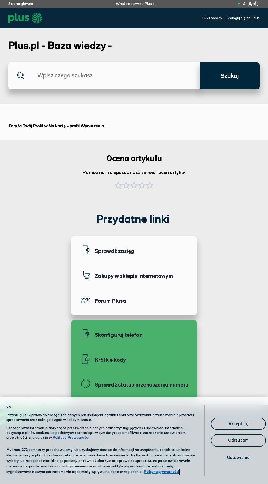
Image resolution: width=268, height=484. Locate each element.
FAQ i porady (212, 18)
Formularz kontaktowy (171, 453)
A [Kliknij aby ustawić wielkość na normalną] (239, 4)
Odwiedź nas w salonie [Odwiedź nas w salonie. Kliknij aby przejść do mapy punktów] (86, 453)
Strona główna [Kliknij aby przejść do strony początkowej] (20, 4)
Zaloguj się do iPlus (244, 18)
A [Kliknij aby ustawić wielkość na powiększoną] (244, 4)
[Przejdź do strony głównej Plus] (25, 18)
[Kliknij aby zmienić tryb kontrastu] (256, 4)
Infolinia (156, 467)
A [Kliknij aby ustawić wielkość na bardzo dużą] (250, 4)
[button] (150, 186)
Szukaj (230, 76)
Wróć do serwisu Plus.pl (135, 4)
